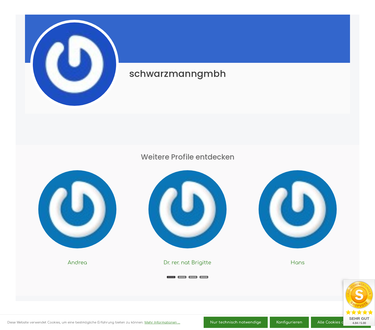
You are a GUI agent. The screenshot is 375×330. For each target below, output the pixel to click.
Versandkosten (277, 308)
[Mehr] (345, 7)
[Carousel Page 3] (193, 277)
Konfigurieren (289, 322)
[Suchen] (283, 7)
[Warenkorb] (325, 7)
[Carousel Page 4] (204, 277)
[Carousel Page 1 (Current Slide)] (171, 277)
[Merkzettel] (294, 7)
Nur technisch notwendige (235, 322)
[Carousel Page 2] (182, 277)
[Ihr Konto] (306, 7)
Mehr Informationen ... (162, 322)
